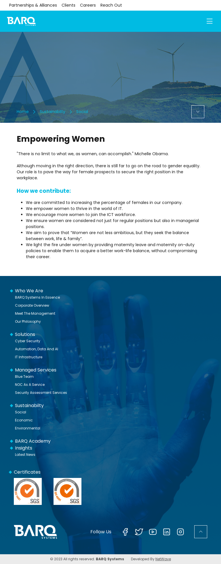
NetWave (163, 559)
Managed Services (35, 370)
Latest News (25, 454)
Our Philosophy (28, 321)
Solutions (25, 334)
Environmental (27, 428)
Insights (23, 448)
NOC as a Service (30, 384)
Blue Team (24, 376)
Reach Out (111, 5)
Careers (88, 5)
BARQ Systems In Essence (37, 297)
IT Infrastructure (28, 357)
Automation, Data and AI (36, 349)
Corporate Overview (32, 305)
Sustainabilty (52, 111)
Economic (24, 420)
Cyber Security (27, 341)
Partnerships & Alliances (33, 5)
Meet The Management (35, 313)
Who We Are (29, 290)
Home (23, 111)
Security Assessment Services (41, 392)
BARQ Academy (33, 441)
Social (82, 111)
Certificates (27, 472)
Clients (68, 5)
